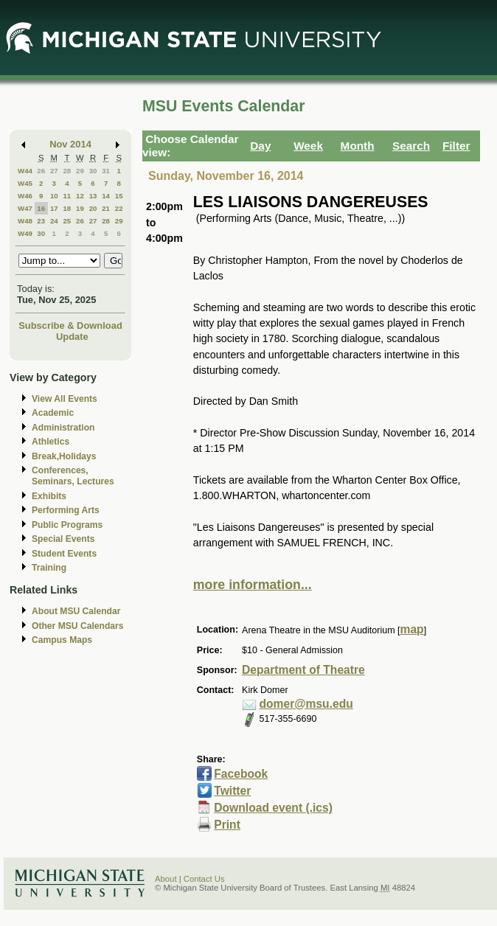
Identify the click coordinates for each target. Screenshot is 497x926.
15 (119, 196)
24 (54, 221)
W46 (25, 196)
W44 (25, 171)
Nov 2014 (70, 144)
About (166, 878)
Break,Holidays (64, 456)
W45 (25, 183)
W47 (25, 208)
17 (54, 208)
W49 (25, 233)
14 (106, 196)
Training (49, 568)
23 (41, 221)
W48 (25, 221)
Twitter (232, 790)
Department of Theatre (303, 670)
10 (54, 196)
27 (54, 171)
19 (80, 208)
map (412, 629)
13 (93, 196)
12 (80, 196)
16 (41, 208)
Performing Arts (66, 510)
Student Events (64, 554)
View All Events (64, 399)
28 (67, 171)
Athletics (50, 441)
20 (93, 208)
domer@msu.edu (306, 703)
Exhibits (49, 496)
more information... (252, 584)
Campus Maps (62, 640)
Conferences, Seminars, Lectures (73, 476)
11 (67, 196)
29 (80, 171)
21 (106, 208)
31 (106, 171)
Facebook (241, 773)
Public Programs (67, 525)
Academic (53, 413)
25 (67, 221)
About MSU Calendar (76, 611)
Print (227, 824)
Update (72, 336)
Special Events (63, 539)
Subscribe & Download (70, 325)
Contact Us (204, 878)
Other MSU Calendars (78, 626)
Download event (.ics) (273, 807)
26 (41, 171)
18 (67, 208)
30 (93, 171)
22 (119, 208)
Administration (63, 427)
